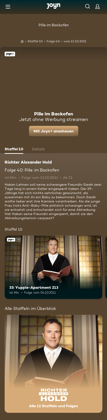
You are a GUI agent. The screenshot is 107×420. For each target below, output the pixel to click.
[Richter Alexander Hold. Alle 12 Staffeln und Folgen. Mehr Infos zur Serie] (53, 364)
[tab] (14, 149)
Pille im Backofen (54, 25)
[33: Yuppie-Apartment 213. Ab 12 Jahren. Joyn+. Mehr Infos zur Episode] (53, 267)
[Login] (97, 6)
